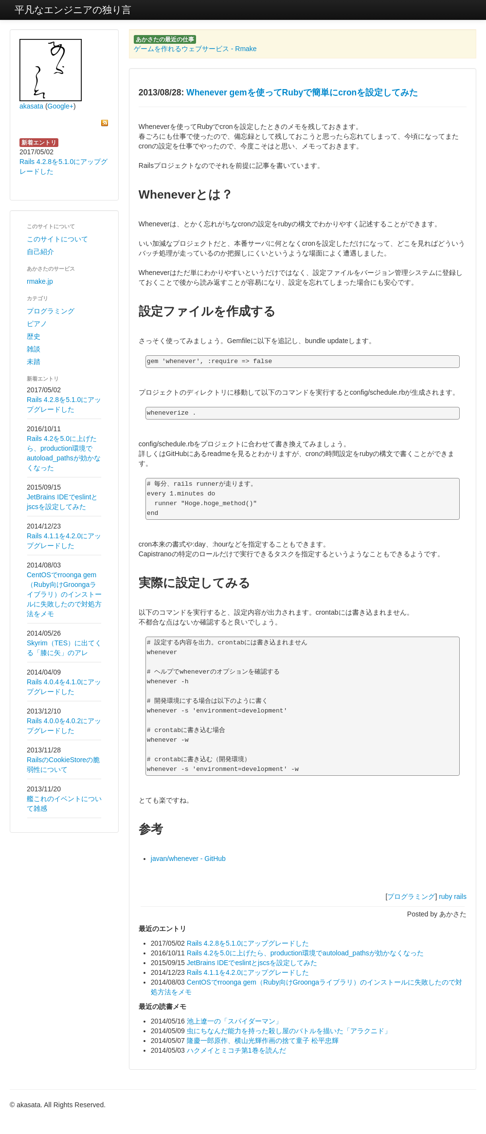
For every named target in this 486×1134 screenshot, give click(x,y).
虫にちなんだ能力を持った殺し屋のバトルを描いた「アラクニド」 (289, 1031)
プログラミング (50, 311)
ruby (445, 896)
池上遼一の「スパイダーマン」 (234, 1021)
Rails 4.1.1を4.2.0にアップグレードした (248, 972)
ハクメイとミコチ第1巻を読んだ (236, 1050)
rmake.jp (40, 281)
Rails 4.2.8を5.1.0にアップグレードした (248, 943)
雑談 (33, 349)
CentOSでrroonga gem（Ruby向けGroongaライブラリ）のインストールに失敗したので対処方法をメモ (64, 594)
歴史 (33, 336)
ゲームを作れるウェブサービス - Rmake (195, 49)
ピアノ (37, 324)
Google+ (60, 106)
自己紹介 (40, 252)
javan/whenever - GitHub (188, 858)
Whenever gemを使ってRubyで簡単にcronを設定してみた (302, 92)
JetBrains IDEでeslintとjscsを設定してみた (252, 963)
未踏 (33, 362)
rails (460, 896)
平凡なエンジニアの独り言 (73, 9)
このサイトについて (57, 239)
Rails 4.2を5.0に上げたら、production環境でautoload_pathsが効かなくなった (305, 953)
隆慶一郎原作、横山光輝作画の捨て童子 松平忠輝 (263, 1040)
